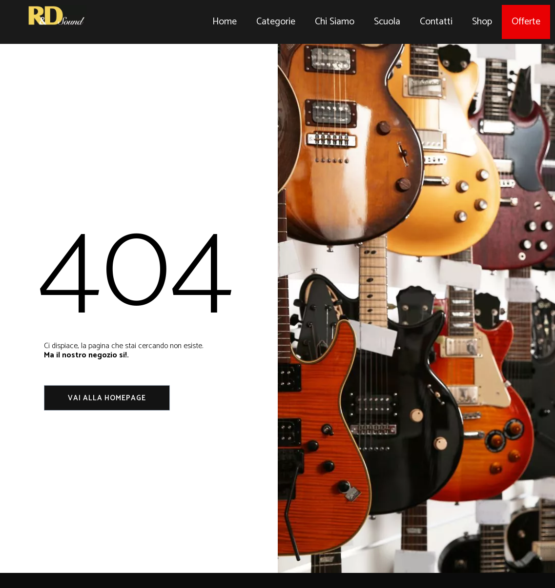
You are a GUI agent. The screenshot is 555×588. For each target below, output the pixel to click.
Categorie (275, 22)
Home (224, 22)
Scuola (387, 22)
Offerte (526, 22)
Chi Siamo (334, 22)
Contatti (436, 22)
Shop (482, 22)
